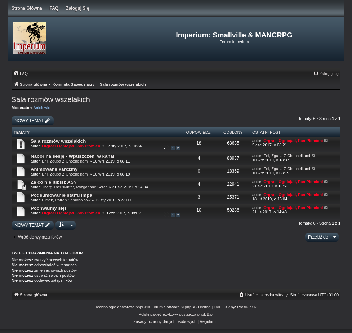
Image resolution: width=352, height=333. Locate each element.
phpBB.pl (205, 314)
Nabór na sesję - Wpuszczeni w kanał (72, 156)
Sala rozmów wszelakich (51, 99)
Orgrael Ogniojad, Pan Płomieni (71, 146)
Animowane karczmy (54, 169)
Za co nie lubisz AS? (54, 182)
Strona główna (27, 8)
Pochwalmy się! (48, 208)
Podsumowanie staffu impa (61, 195)
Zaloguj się (77, 8)
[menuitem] (20, 73)
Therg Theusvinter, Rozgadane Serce (75, 187)
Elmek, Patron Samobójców (66, 200)
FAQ (54, 8)
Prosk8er (245, 307)
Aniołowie (42, 108)
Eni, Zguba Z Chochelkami (65, 161)
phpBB (141, 307)
